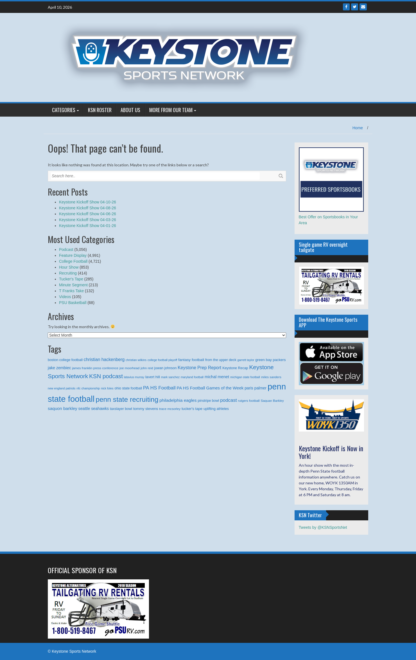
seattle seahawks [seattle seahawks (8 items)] (93, 408)
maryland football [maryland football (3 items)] (192, 377)
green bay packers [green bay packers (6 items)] (270, 360)
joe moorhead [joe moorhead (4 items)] (129, 368)
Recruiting (68, 273)
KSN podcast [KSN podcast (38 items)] (106, 376)
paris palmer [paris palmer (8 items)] (255, 388)
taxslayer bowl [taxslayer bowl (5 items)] (121, 409)
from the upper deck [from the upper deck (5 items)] (220, 360)
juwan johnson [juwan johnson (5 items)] (165, 368)
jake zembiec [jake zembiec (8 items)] (59, 368)
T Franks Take (71, 291)
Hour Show (68, 267)
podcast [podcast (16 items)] (228, 400)
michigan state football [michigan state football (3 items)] (245, 377)
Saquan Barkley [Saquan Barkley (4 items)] (272, 400)
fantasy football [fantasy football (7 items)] (191, 360)
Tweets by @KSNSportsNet (323, 527)
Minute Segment (73, 285)
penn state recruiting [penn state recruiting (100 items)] (127, 399)
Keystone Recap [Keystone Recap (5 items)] (235, 368)
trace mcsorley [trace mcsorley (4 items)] (169, 408)
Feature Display (73, 255)
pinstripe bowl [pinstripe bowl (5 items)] (208, 401)
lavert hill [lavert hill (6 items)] (152, 377)
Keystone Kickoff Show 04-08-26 (87, 208)
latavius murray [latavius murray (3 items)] (134, 377)
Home (357, 128)
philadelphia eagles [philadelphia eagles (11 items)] (177, 400)
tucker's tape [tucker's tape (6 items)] (192, 409)
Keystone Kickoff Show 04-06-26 (87, 214)
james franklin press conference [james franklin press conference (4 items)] (95, 368)
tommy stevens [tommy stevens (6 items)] (145, 409)
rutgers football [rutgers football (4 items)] (249, 400)
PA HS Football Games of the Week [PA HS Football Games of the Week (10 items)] (210, 387)
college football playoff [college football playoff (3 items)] (162, 360)
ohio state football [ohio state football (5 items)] (128, 388)
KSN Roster (100, 110)
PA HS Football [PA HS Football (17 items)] (159, 388)
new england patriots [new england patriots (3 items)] (61, 388)
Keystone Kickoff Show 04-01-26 (87, 225)
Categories (63, 110)
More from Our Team (171, 110)
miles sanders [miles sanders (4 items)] (271, 377)
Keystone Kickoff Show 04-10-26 (87, 202)
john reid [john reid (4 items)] (147, 368)
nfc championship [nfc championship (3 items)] (88, 388)
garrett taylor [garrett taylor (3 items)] (246, 360)
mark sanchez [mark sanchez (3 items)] (170, 377)
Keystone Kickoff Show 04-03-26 (87, 219)
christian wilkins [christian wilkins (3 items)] (136, 360)
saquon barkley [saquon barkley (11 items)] (62, 408)
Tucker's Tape (71, 279)
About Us (130, 110)
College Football (73, 261)
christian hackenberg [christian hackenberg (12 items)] (104, 359)
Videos (65, 296)
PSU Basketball (72, 302)
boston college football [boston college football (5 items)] (65, 360)
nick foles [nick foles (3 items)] (107, 388)
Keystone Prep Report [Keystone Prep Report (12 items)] (199, 367)
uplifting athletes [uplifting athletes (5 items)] (216, 409)
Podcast (66, 249)
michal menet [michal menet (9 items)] (217, 377)
